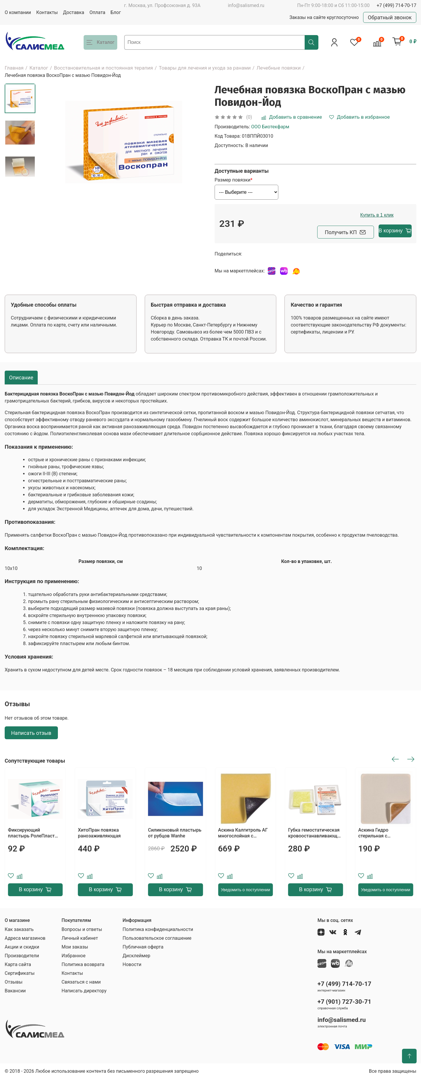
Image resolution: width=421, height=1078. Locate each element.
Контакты (47, 12)
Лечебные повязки (279, 68)
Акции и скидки (22, 946)
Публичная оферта (142, 946)
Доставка (73, 12)
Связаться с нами (81, 981)
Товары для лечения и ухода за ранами (205, 68)
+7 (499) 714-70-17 (396, 5)
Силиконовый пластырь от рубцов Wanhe (174, 831)
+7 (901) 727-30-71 (344, 1000)
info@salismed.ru (246, 5)
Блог (116, 12)
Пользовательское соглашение (156, 937)
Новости (131, 963)
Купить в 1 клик (381, 215)
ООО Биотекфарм (270, 126)
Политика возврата (82, 963)
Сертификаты (19, 972)
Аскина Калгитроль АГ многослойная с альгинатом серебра (243, 832)
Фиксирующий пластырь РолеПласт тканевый (31, 832)
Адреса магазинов (25, 937)
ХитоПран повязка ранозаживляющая (99, 831)
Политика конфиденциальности (157, 928)
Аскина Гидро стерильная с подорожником (375, 832)
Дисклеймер (136, 954)
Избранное (73, 954)
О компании (18, 12)
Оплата (97, 12)
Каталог (39, 68)
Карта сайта (18, 963)
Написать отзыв (31, 731)
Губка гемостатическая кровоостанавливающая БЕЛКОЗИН (315, 832)
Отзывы (14, 981)
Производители (22, 954)
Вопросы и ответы (81, 928)
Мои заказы (74, 946)
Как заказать (19, 928)
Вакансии (15, 989)
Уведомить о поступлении (245, 888)
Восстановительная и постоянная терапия (103, 68)
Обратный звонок (390, 17)
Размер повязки (232, 180)
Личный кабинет (79, 937)
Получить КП (316, 230)
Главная (14, 68)
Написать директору (83, 989)
